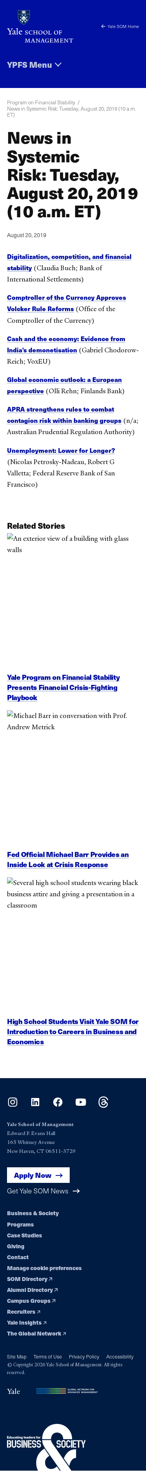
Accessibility (120, 1356)
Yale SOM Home (120, 26)
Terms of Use (47, 1356)
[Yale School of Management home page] (40, 26)
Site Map (16, 1356)
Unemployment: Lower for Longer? (61, 450)
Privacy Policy (84, 1356)
